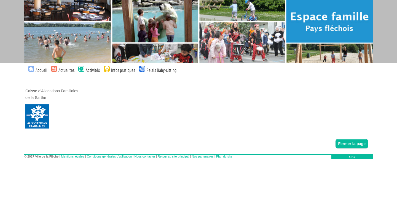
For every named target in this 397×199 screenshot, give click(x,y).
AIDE (352, 157)
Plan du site (224, 156)
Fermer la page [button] (352, 144)
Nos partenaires (203, 156)
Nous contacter (144, 156)
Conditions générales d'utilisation (109, 156)
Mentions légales (72, 156)
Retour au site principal (173, 156)
